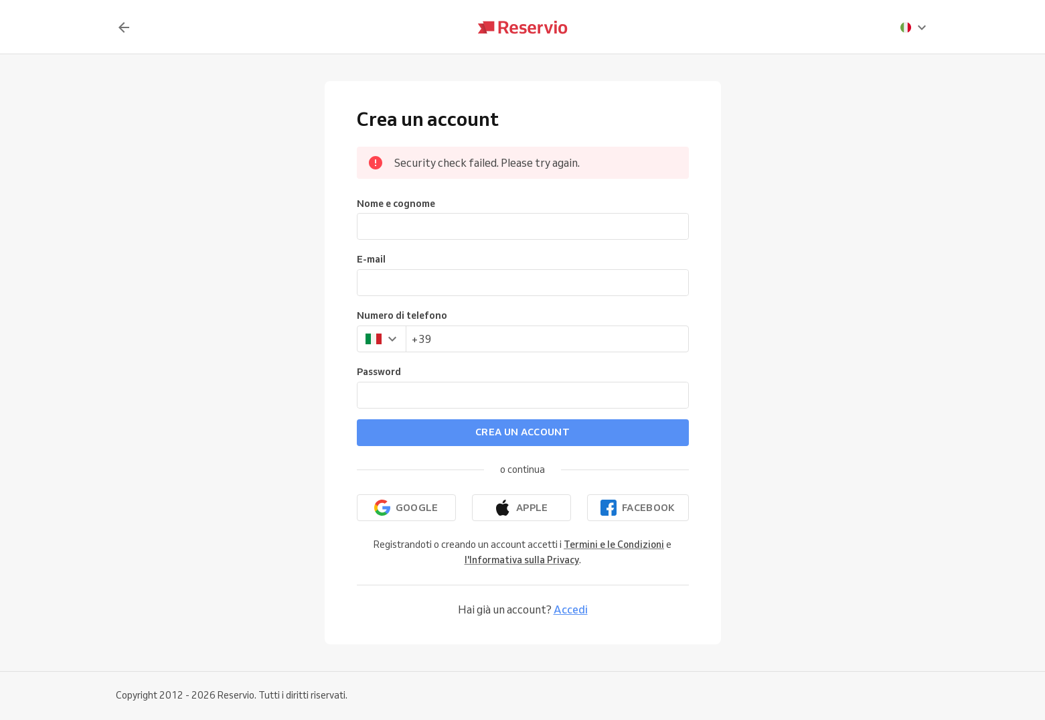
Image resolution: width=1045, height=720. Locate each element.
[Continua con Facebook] (638, 507)
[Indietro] (124, 27)
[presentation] (914, 27)
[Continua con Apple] (521, 507)
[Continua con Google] (406, 507)
